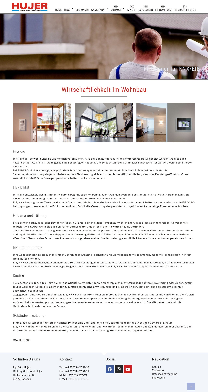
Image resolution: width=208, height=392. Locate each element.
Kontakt (156, 366)
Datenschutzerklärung (164, 374)
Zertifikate (158, 370)
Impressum (158, 377)
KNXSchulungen (146, 8)
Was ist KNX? (99, 8)
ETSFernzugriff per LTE (185, 8)
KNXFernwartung (163, 8)
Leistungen (82, 8)
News (68, 8)
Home (58, 8)
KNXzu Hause (117, 8)
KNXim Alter (131, 8)
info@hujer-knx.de (78, 378)
